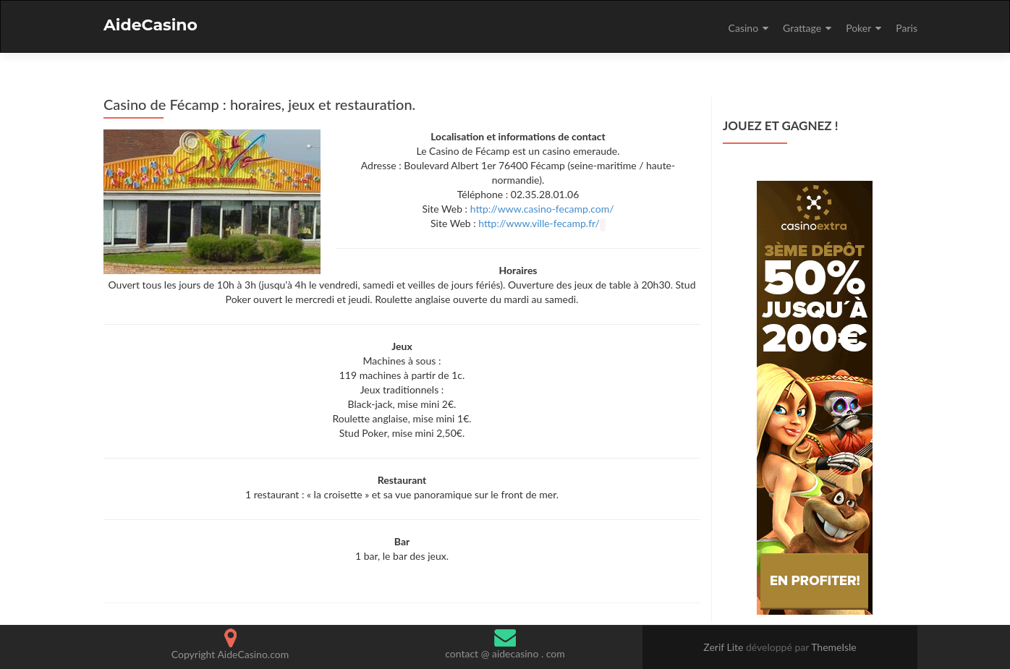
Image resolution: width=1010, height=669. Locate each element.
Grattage (802, 28)
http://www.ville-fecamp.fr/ (539, 223)
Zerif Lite (724, 647)
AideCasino (150, 25)
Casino (743, 28)
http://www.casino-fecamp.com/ (542, 209)
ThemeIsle (834, 647)
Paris (906, 28)
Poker (858, 28)
